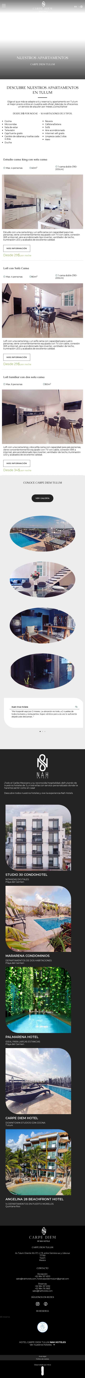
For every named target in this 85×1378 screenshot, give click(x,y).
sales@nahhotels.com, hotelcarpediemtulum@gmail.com (42, 1279)
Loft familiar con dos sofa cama (23, 377)
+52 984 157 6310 (42, 1276)
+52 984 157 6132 (42, 1286)
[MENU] (4, 6)
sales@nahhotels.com (43, 1291)
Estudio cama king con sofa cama (25, 159)
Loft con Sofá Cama (16, 268)
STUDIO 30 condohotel (26, 875)
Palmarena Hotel (22, 1037)
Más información (17, 248)
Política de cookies (42, 1359)
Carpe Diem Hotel (22, 1118)
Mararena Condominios (28, 956)
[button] (40, 731)
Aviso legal (42, 1356)
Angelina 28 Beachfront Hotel (35, 1199)
